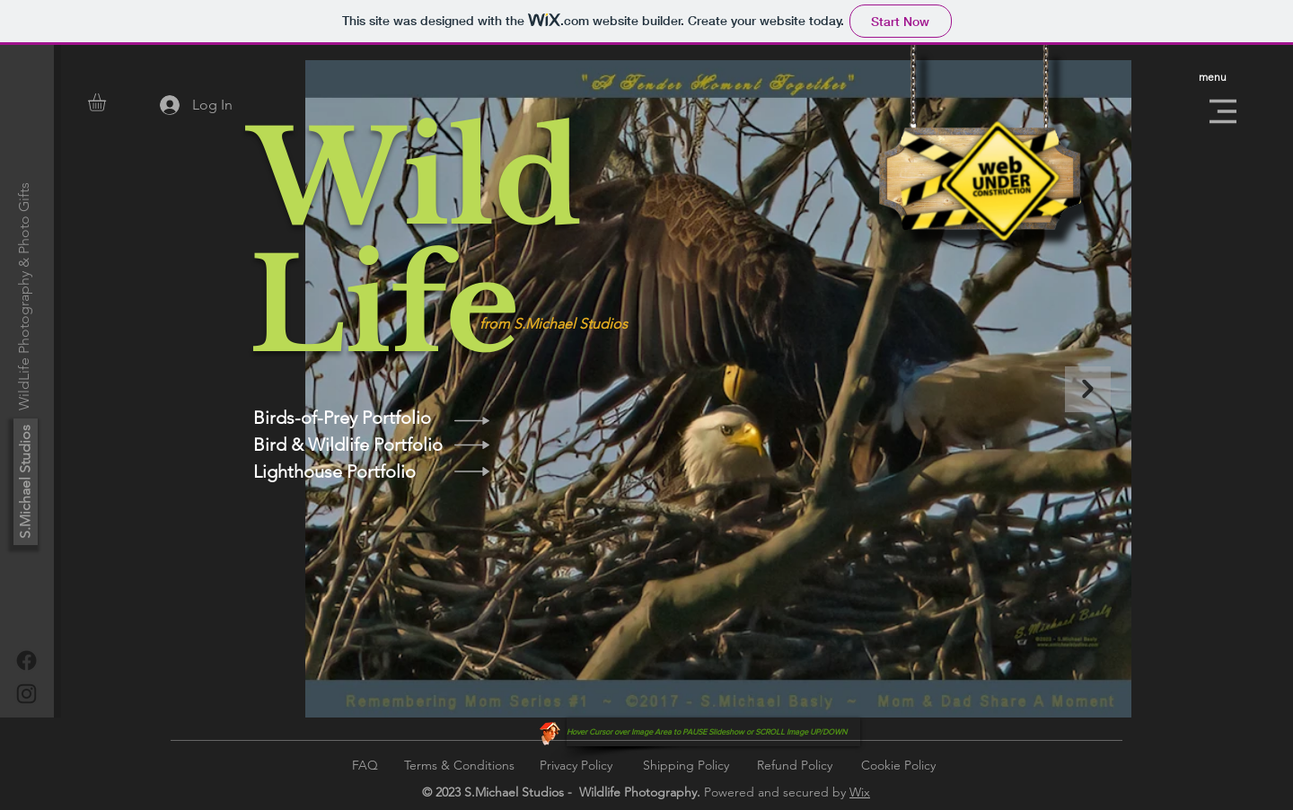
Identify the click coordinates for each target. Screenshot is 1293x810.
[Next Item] (1088, 389)
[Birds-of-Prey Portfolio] (348, 418)
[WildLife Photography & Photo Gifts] (25, 296)
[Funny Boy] (549, 732)
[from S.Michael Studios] (581, 324)
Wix (859, 792)
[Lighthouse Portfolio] (348, 471)
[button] (107, 102)
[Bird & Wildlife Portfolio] (348, 444)
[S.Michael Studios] (25, 481)
